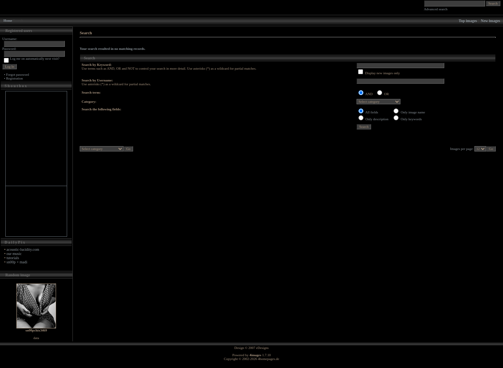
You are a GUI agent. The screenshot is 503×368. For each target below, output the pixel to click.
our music (14, 254)
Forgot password (17, 74)
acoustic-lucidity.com (22, 249)
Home (7, 20)
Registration (14, 78)
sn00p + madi (16, 262)
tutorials (12, 258)
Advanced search (436, 9)
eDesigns (262, 348)
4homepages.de (268, 359)
